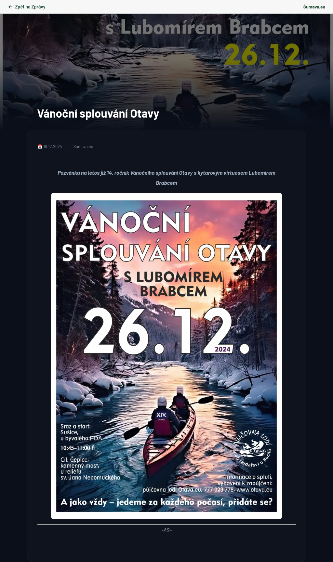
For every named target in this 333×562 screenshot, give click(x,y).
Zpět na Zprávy (26, 6)
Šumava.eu (314, 6)
